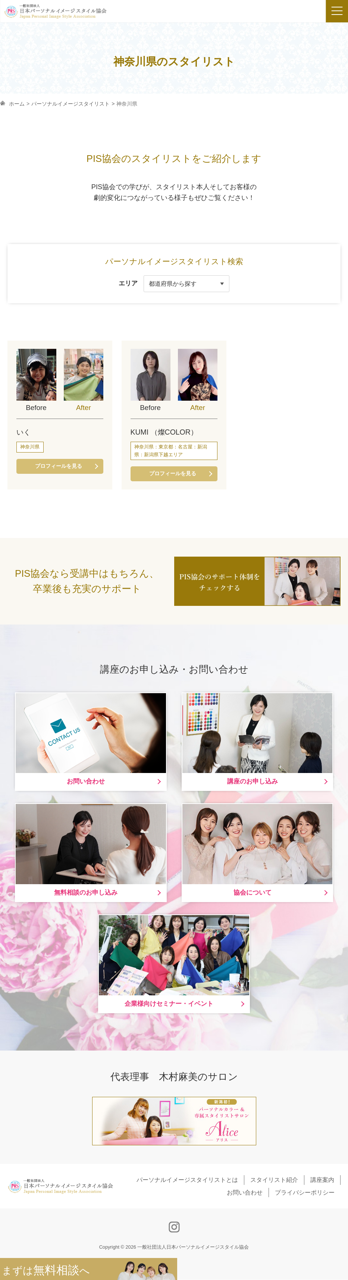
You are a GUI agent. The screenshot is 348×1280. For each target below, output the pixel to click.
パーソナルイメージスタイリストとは (187, 1180)
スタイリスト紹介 (274, 1180)
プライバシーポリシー (305, 1193)
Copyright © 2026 (174, 1248)
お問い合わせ (245, 1193)
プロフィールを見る (58, 467)
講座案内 (322, 1180)
